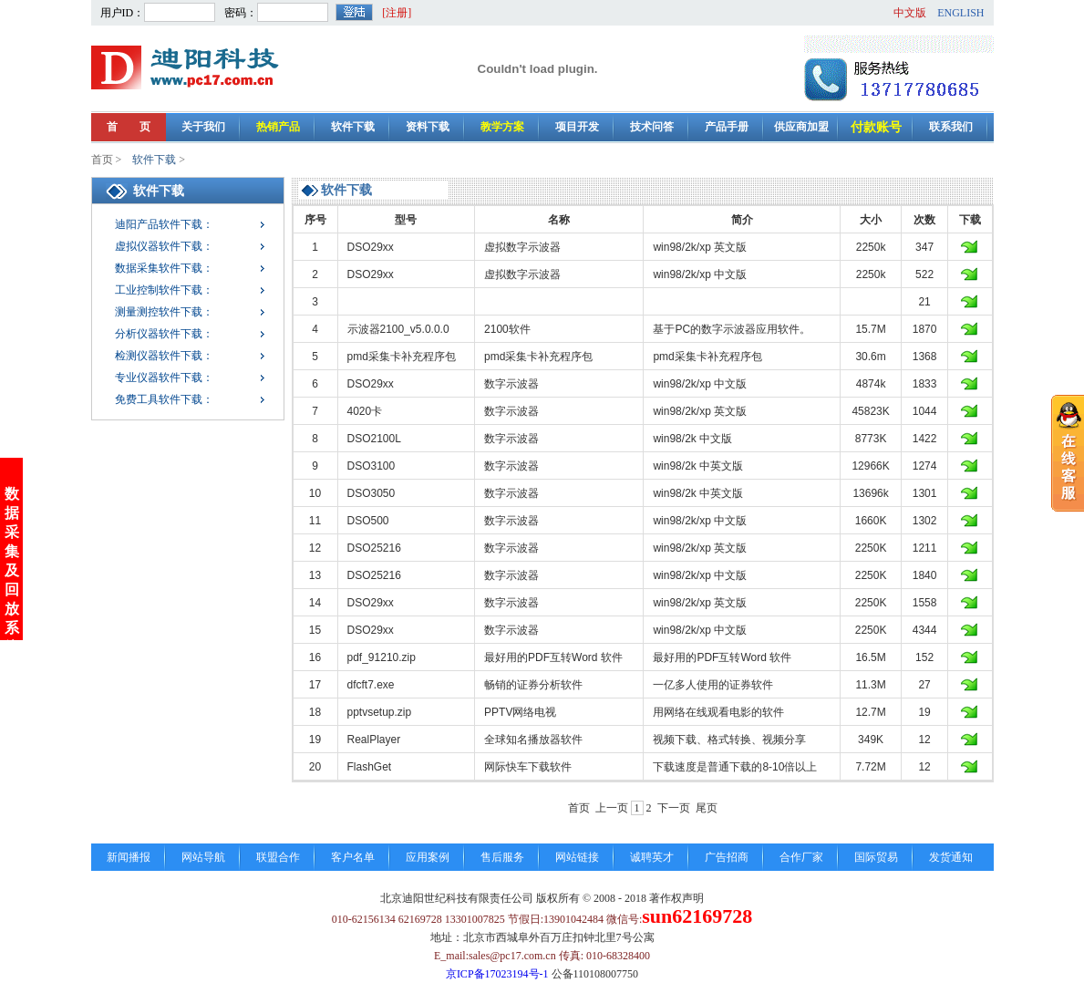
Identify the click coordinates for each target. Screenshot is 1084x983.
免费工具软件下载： (164, 399)
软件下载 (353, 126)
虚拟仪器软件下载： (164, 246)
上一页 (611, 808)
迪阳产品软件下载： (164, 224)
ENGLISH (960, 12)
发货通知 (951, 857)
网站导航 (203, 857)
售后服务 (502, 857)
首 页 (128, 126)
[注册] (396, 12)
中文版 (909, 12)
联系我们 (951, 126)
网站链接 (577, 857)
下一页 (673, 808)
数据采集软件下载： (164, 268)
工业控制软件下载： (164, 290)
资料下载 (427, 126)
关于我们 (203, 126)
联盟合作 (278, 857)
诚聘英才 (652, 857)
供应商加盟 (801, 126)
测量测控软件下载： (164, 311)
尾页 (707, 808)
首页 (102, 159)
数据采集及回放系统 (12, 551)
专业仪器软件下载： (164, 377)
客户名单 (353, 857)
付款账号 (876, 127)
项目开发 (577, 126)
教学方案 (502, 126)
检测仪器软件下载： (164, 355)
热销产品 (278, 126)
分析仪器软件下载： (164, 333)
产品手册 (726, 126)
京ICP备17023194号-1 (497, 973)
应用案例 (427, 857)
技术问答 (652, 126)
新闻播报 (128, 857)
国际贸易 (876, 857)
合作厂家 (801, 857)
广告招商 (726, 857)
